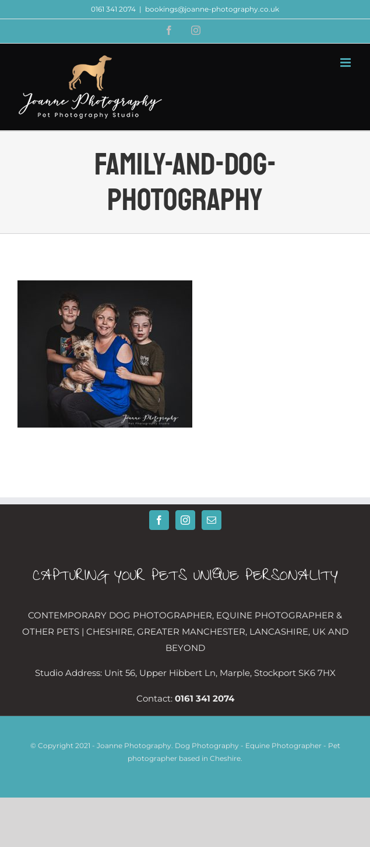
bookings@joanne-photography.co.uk (212, 9)
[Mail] (211, 520)
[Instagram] (185, 520)
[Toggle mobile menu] (346, 62)
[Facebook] (159, 520)
